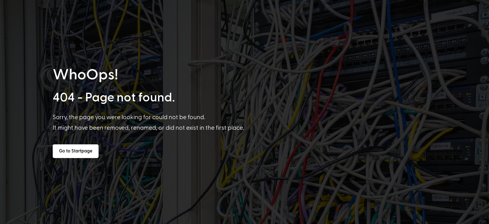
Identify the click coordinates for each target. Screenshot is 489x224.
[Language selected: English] (256, 218)
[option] (39, 218)
